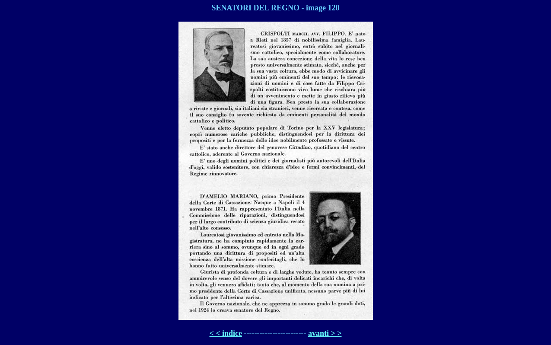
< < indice (226, 333)
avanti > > (325, 333)
